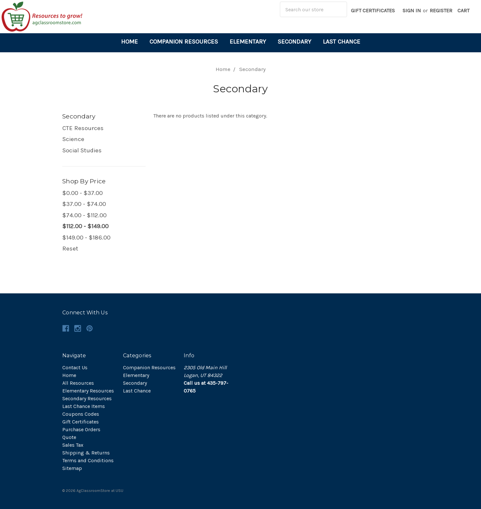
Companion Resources (183, 41)
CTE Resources (83, 128)
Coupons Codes (80, 414)
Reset (70, 248)
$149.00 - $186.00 (86, 237)
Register (441, 10)
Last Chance (341, 41)
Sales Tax (72, 445)
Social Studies (82, 150)
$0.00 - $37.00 (82, 193)
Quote (69, 437)
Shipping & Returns (86, 453)
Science (73, 139)
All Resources (78, 383)
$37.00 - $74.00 (84, 204)
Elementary (248, 41)
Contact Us (74, 367)
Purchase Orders (81, 429)
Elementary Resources (88, 391)
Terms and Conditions (88, 460)
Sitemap (72, 468)
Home (129, 41)
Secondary (294, 41)
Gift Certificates (373, 10)
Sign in (412, 10)
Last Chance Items (83, 406)
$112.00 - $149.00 (85, 226)
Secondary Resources (87, 398)
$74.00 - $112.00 (84, 215)
